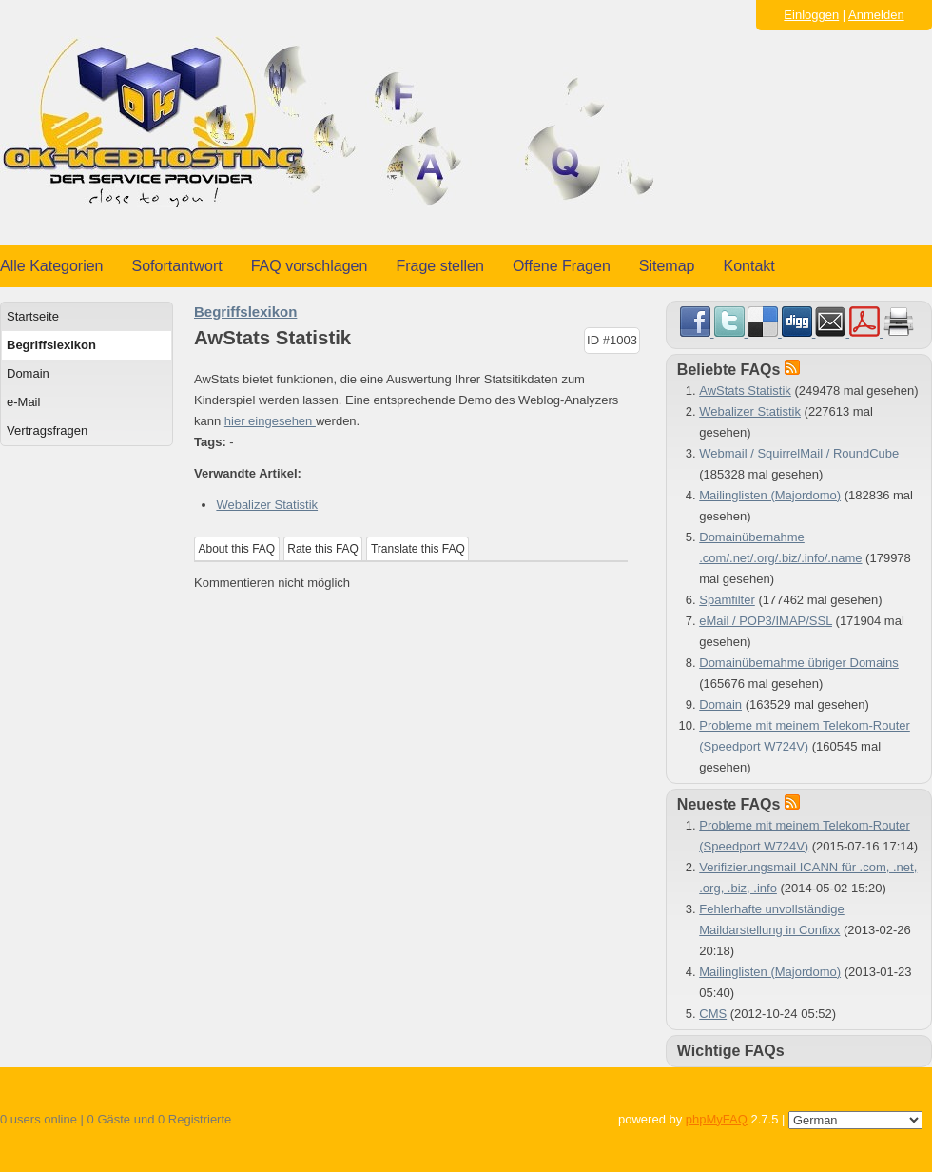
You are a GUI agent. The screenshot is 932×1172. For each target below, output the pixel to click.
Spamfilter (727, 600)
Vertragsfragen (47, 430)
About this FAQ (237, 549)
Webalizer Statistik (267, 505)
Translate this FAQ (418, 549)
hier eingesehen (270, 421)
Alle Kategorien (52, 266)
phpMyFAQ (717, 1119)
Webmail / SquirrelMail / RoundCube (799, 453)
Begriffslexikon (51, 345)
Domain (28, 373)
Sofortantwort (177, 266)
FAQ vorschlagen (309, 266)
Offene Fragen (562, 266)
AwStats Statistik (745, 390)
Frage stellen (440, 266)
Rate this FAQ (323, 549)
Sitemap (667, 266)
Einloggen (811, 15)
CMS (713, 1013)
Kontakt (749, 266)
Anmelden (876, 15)
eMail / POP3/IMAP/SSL (765, 621)
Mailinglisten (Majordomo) (770, 495)
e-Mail (23, 402)
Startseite (33, 316)
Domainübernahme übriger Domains (799, 662)
